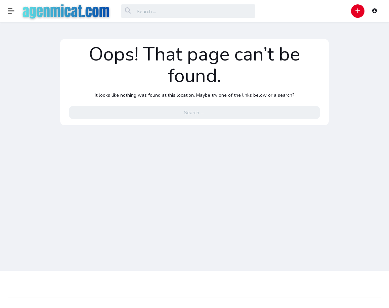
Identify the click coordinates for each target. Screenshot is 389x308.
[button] (14, 11)
